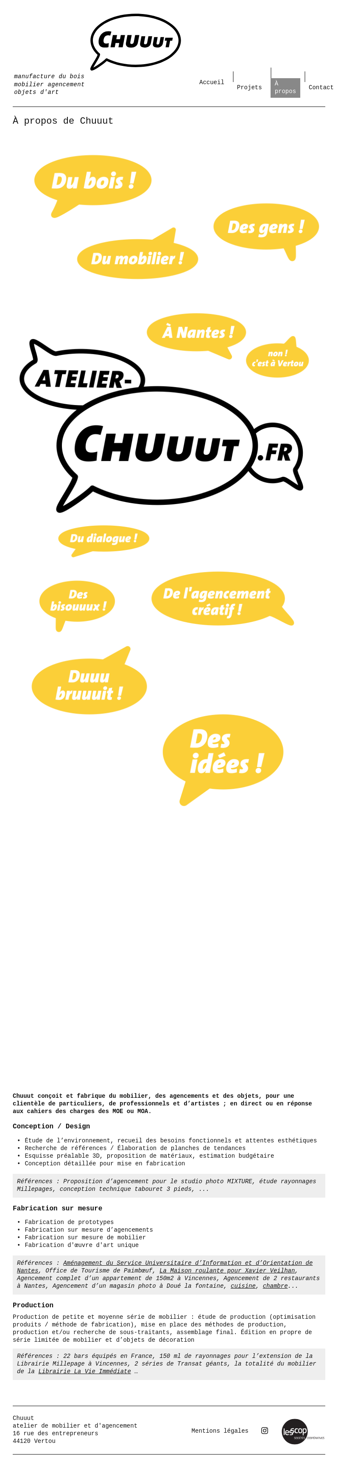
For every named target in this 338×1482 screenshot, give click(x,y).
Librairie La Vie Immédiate (84, 1371)
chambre (275, 1286)
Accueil (211, 82)
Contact (321, 87)
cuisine (243, 1286)
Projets (249, 87)
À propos (285, 87)
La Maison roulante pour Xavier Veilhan (227, 1270)
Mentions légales (220, 1431)
